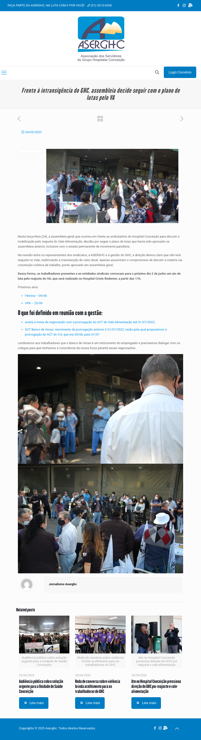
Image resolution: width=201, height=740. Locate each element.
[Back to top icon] (177, 729)
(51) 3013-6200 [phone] (101, 5)
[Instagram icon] (184, 5)
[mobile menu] (4, 73)
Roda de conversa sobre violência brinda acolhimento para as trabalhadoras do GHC (97, 686)
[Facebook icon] (178, 5)
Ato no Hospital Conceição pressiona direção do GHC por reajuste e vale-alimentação (156, 686)
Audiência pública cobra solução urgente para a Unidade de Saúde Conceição (41, 686)
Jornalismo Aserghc (63, 584)
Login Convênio (180, 72)
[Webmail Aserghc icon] (190, 5)
